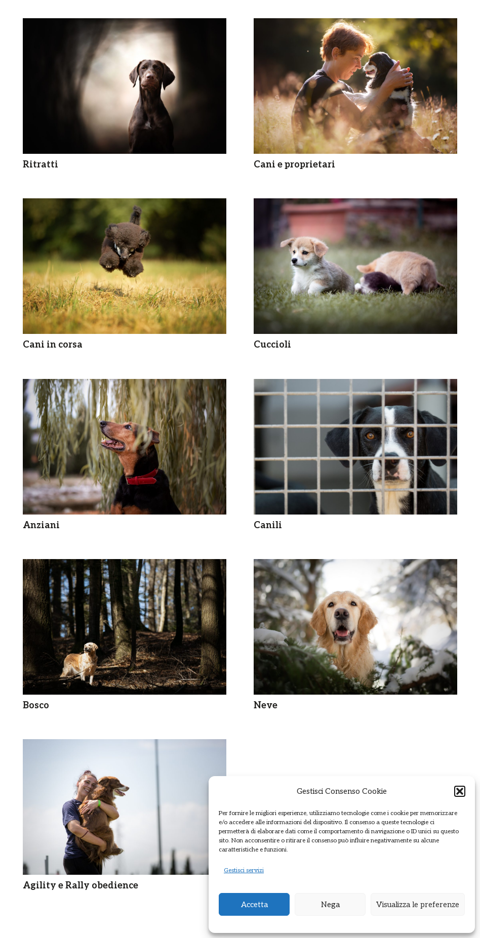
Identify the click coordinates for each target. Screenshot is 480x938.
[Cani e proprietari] (355, 86)
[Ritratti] (124, 86)
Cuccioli (272, 344)
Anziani (41, 525)
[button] (460, 791)
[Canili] (355, 447)
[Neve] (355, 627)
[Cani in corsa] (124, 266)
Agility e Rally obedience (80, 885)
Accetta (254, 904)
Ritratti (40, 164)
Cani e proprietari (294, 164)
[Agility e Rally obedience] (124, 807)
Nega (330, 904)
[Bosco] (124, 627)
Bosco (36, 705)
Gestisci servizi (244, 870)
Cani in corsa (53, 344)
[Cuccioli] (355, 266)
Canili (268, 525)
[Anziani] (124, 447)
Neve (265, 705)
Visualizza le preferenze (417, 904)
